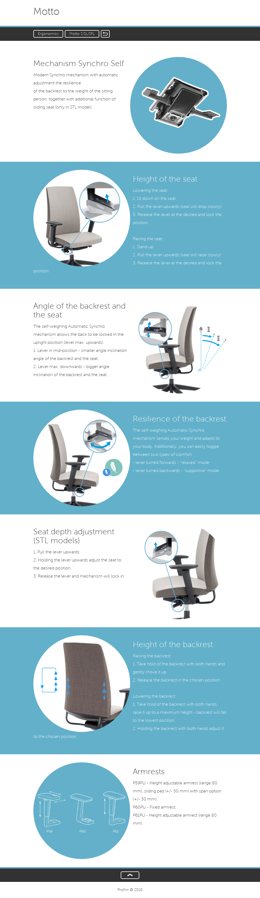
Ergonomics (48, 34)
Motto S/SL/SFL (82, 34)
